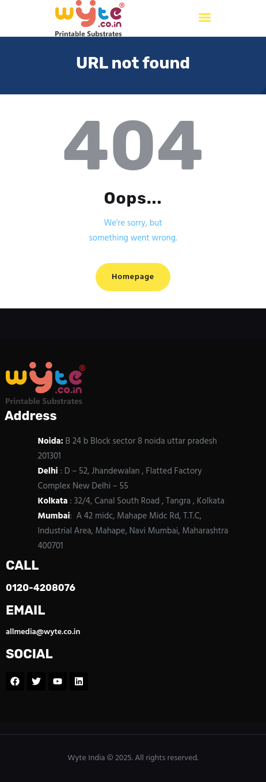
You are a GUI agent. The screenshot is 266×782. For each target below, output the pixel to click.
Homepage (133, 277)
